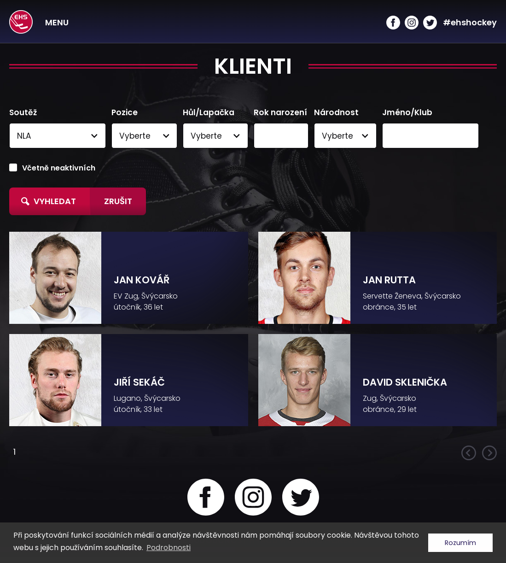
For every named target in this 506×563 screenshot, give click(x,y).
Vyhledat (48, 201)
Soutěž (23, 113)
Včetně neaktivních (58, 168)
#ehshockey (470, 22)
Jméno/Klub (407, 113)
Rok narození (280, 113)
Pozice (124, 113)
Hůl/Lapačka (208, 113)
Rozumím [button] (460, 542)
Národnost (336, 113)
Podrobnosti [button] (168, 547)
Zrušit (118, 201)
